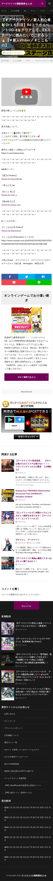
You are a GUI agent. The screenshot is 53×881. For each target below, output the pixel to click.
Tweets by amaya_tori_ (11, 205)
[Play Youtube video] (26, 92)
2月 (14, 807)
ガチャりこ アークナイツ (27, 539)
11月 (46, 817)
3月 (17, 807)
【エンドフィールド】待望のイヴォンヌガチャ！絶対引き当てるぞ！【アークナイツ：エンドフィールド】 (33, 515)
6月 (27, 817)
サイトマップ (9, 721)
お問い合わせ (9, 714)
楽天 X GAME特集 (11, 764)
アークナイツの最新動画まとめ (33, 875)
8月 (34, 817)
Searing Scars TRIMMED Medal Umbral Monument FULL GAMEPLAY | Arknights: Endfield (33, 493)
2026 (6, 807)
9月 (37, 817)
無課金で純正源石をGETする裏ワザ (18, 771)
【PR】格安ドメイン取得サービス (18, 792)
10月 (42, 817)
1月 (10, 807)
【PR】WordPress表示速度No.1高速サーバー (22, 785)
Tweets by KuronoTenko (11, 179)
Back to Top (26, 606)
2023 (6, 837)
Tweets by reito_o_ (9, 195)
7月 (31, 817)
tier (25, 11)
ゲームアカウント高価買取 (15, 778)
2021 (6, 857)
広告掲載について (11, 735)
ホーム (4, 11)
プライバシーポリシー (13, 728)
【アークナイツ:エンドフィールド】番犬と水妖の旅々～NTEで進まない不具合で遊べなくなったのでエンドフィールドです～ (33, 691)
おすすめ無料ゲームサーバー (16, 757)
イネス (42, 11)
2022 (6, 847)
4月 (21, 807)
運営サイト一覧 (10, 742)
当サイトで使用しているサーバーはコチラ (21, 749)
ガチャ (19, 53)
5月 (24, 817)
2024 (6, 827)
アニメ (33, 11)
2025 (6, 817)
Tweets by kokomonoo (11, 230)
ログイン (25, 594)
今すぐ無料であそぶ (26, 377)
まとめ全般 (15, 11)
